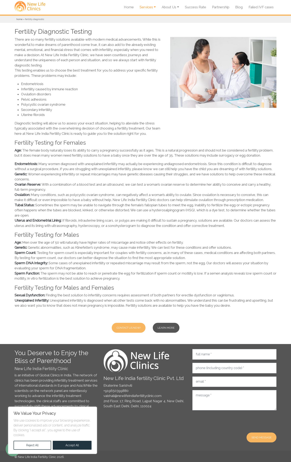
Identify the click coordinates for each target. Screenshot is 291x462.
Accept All (72, 445)
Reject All (32, 445)
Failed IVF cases (261, 7)
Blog (239, 7)
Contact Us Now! (129, 327)
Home (129, 7)
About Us (169, 7)
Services (146, 7)
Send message (261, 437)
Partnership (220, 7)
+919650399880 (116, 391)
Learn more (166, 327)
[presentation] (223, 421)
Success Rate (195, 7)
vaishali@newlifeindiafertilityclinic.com (132, 396)
